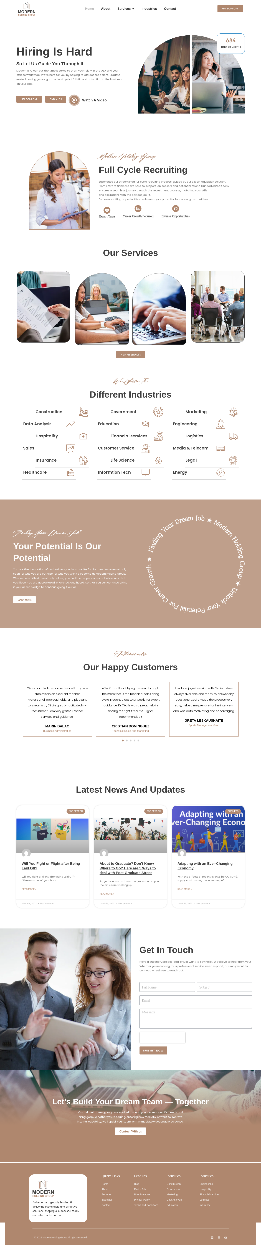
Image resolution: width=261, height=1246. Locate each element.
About (105, 8)
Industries (149, 8)
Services (125, 8)
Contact (170, 8)
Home (89, 8)
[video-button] (74, 100)
